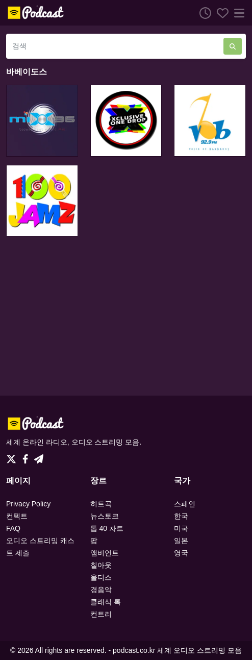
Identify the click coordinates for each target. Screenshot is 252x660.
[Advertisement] (126, 316)
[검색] (114, 46)
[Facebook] (27, 456)
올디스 (101, 577)
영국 (181, 553)
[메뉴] (237, 13)
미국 (181, 528)
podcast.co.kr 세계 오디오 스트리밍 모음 (177, 650)
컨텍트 (17, 516)
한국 (181, 516)
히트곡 (101, 504)
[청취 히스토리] (202, 13)
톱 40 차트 (106, 528)
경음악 (101, 589)
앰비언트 (104, 553)
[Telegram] (38, 456)
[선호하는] (220, 13)
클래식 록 (105, 602)
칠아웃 (101, 565)
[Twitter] (13, 456)
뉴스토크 (104, 516)
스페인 (184, 504)
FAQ (13, 528)
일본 (181, 540)
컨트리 (101, 614)
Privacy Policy (28, 504)
